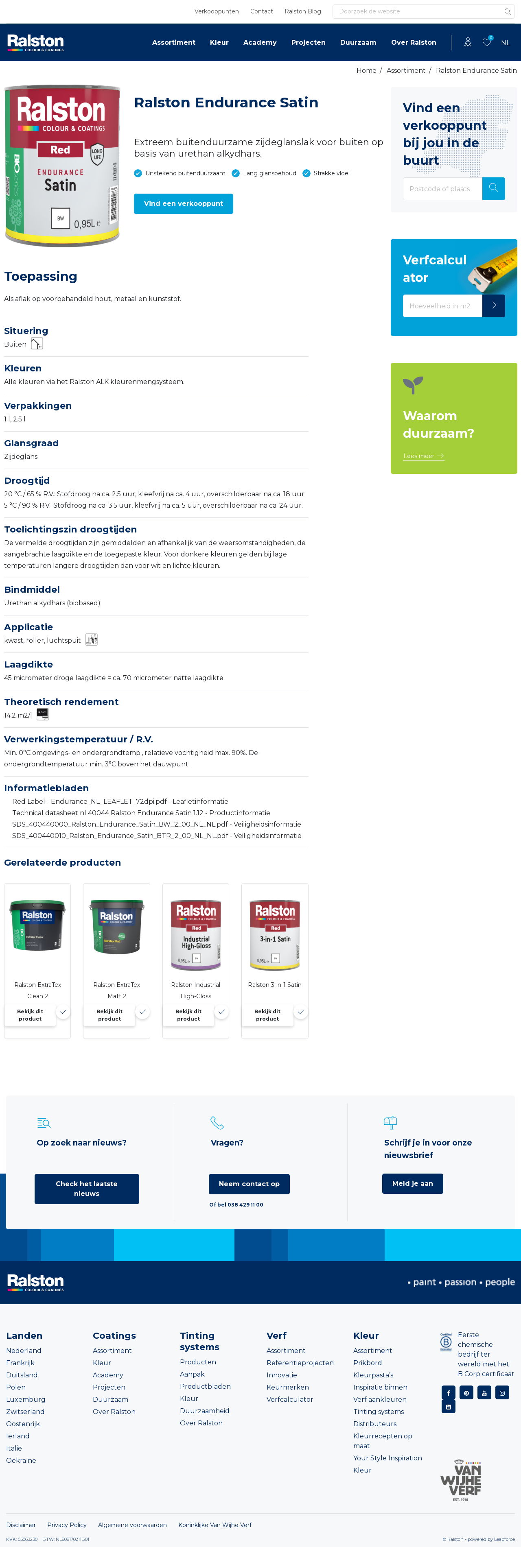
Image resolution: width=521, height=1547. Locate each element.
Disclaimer (21, 1525)
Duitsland (22, 1375)
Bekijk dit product (30, 1015)
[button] (183, 204)
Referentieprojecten (300, 1363)
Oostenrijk (23, 1424)
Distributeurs (374, 1424)
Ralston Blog (303, 11)
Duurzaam (358, 42)
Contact (261, 11)
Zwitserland (25, 1412)
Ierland (18, 1436)
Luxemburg (26, 1399)
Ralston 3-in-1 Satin (275, 984)
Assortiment (173, 42)
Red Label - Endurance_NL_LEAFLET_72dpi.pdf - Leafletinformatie (120, 801)
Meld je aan (412, 1183)
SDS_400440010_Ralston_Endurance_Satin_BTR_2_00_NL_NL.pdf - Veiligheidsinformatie (157, 836)
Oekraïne (21, 1460)
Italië (14, 1448)
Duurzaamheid (205, 1411)
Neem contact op (249, 1184)
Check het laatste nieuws (87, 1189)
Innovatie (282, 1375)
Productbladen (205, 1386)
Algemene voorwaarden (132, 1525)
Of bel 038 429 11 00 (236, 1205)
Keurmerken (288, 1387)
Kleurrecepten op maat (382, 1441)
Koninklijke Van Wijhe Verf (215, 1525)
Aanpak (192, 1374)
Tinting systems (378, 1412)
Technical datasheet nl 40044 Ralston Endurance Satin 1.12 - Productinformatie (141, 813)
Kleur (219, 42)
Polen (16, 1387)
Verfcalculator (290, 1399)
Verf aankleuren (380, 1399)
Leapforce (504, 1539)
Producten (198, 1362)
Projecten (308, 42)
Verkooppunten (217, 11)
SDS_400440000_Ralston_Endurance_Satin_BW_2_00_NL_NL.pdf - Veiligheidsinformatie (156, 824)
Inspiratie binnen (380, 1387)
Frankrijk (20, 1363)
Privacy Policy (67, 1525)
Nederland (24, 1351)
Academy (260, 42)
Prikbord (367, 1363)
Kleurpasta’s (373, 1375)
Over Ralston (413, 42)
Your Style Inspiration (387, 1458)
